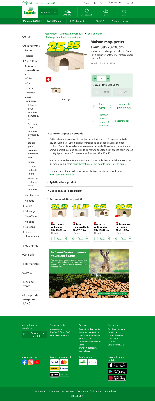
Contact (86, 3)
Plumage (31, 92)
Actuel (27, 36)
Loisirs (28, 206)
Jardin (28, 50)
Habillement (32, 195)
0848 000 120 (56, 329)
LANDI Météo (54, 21)
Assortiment (31, 45)
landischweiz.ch (112, 391)
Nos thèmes (30, 245)
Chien (29, 78)
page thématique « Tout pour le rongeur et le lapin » (99, 164)
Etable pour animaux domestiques (33, 150)
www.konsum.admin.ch (62, 174)
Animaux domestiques (32, 70)
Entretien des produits (89, 332)
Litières (31, 162)
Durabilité (112, 332)
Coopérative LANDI (116, 344)
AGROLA (100, 21)
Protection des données (61, 391)
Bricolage (30, 211)
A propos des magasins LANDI (31, 299)
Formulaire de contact (60, 335)
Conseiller (29, 254)
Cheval (29, 88)
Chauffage (31, 216)
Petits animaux (94, 33)
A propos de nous (121, 21)
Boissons (30, 227)
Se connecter (116, 3)
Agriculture (31, 61)
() (129, 3)
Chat (28, 83)
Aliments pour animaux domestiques (33, 112)
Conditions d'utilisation (89, 391)
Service (27, 272)
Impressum (40, 391)
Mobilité (29, 221)
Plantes (29, 55)
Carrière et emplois (116, 329)
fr (101, 3)
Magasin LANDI (31, 21)
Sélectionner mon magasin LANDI (42, 3)
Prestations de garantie (89, 329)
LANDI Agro (76, 21)
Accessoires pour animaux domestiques (33, 131)
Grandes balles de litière (32, 170)
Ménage (29, 200)
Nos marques (31, 263)
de (95, 3)
